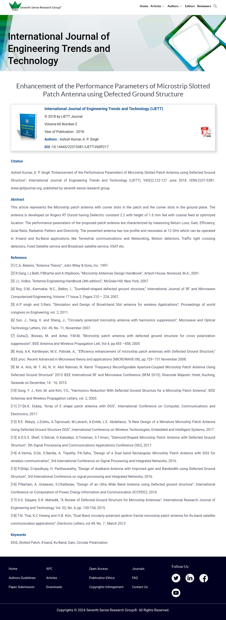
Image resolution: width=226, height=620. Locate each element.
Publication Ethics (101, 578)
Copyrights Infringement (105, 587)
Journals (138, 568)
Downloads (53, 587)
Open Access (98, 568)
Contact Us (139, 587)
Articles (51, 578)
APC (49, 568)
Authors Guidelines (21, 578)
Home (13, 568)
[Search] (215, 4)
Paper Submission (21, 587)
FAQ (134, 578)
